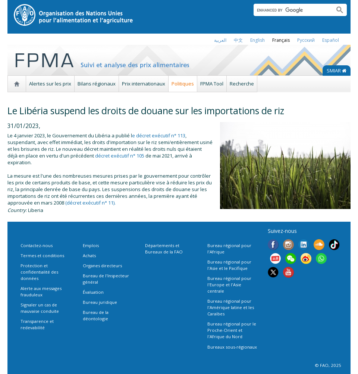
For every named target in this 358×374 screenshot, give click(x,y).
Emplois (91, 245)
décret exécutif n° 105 (119, 155)
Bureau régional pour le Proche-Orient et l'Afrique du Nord (231, 330)
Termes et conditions (42, 255)
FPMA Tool (211, 83)
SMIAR (336, 70)
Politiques (183, 83)
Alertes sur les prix (50, 83)
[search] (291, 10)
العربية (220, 40)
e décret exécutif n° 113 (158, 135)
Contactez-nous (37, 245)
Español (330, 40)
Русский (306, 40)
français (281, 40)
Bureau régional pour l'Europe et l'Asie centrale (229, 284)
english (257, 40)
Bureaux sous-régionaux (232, 347)
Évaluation (93, 292)
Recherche (242, 83)
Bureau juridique (100, 302)
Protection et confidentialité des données (39, 272)
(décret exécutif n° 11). (90, 202)
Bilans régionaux (97, 83)
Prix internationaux (143, 83)
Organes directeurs (102, 265)
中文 (238, 40)
